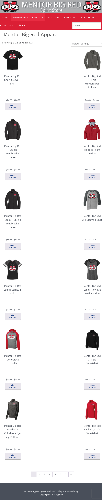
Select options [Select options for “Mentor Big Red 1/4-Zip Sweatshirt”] (92, 386)
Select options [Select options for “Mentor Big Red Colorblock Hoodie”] (12, 386)
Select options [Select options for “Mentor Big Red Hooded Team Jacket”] (92, 176)
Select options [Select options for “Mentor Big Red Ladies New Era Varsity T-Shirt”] (92, 316)
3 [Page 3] (44, 474)
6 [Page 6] (60, 474)
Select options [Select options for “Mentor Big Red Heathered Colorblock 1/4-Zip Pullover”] (12, 456)
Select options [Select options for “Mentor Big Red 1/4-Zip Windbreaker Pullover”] (92, 106)
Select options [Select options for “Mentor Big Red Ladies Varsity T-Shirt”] (12, 316)
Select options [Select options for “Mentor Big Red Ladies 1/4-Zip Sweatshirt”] (92, 456)
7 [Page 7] (66, 474)
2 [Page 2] (39, 474)
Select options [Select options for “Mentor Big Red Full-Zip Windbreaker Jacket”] (12, 176)
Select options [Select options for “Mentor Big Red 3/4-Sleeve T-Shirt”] (92, 246)
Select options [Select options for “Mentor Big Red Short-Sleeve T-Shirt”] (12, 106)
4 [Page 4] (49, 474)
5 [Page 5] (55, 474)
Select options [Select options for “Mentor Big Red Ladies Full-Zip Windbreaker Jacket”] (12, 246)
